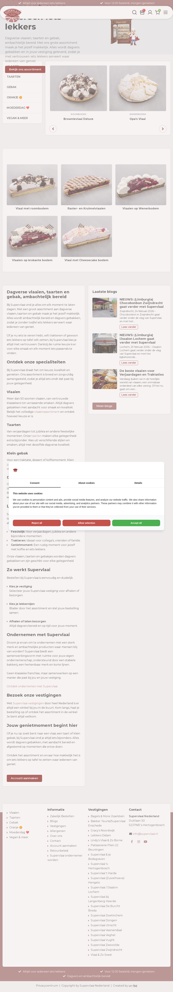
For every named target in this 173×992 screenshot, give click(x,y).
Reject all (37, 523)
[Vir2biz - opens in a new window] (156, 470)
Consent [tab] (34, 483)
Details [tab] (138, 483)
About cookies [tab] (86, 483)
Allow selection (86, 523)
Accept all (136, 523)
